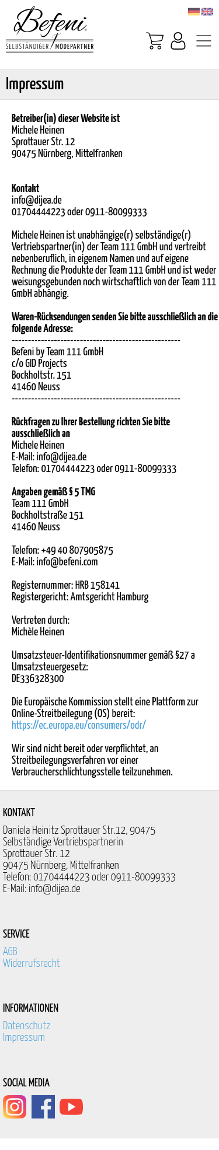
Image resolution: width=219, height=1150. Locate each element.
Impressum (24, 1037)
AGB (10, 951)
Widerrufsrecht (31, 963)
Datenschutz (27, 1026)
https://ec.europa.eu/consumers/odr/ (79, 725)
